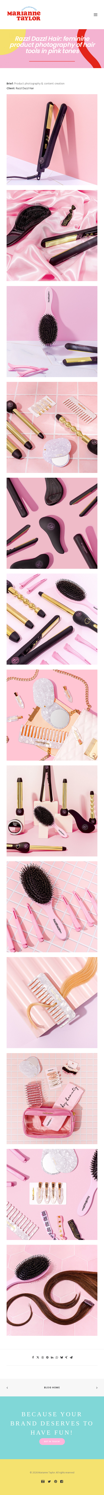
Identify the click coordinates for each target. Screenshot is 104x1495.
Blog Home (52, 1387)
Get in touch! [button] (52, 1441)
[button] (95, 14)
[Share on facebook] (33, 1357)
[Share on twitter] (38, 1357)
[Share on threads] (42, 1357)
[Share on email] (71, 1357)
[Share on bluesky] (61, 1357)
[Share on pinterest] (47, 1357)
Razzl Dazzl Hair (25, 88)
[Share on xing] (66, 1357)
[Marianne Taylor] (24, 14)
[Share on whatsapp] (57, 1357)
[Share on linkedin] (52, 1357)
